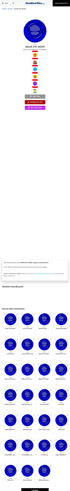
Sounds (10, 9)
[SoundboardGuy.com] (35, 3)
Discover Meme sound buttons (13, 309)
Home (4, 9)
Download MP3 (35, 102)
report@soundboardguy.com (43, 274)
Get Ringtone (35, 108)
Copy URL (35, 96)
